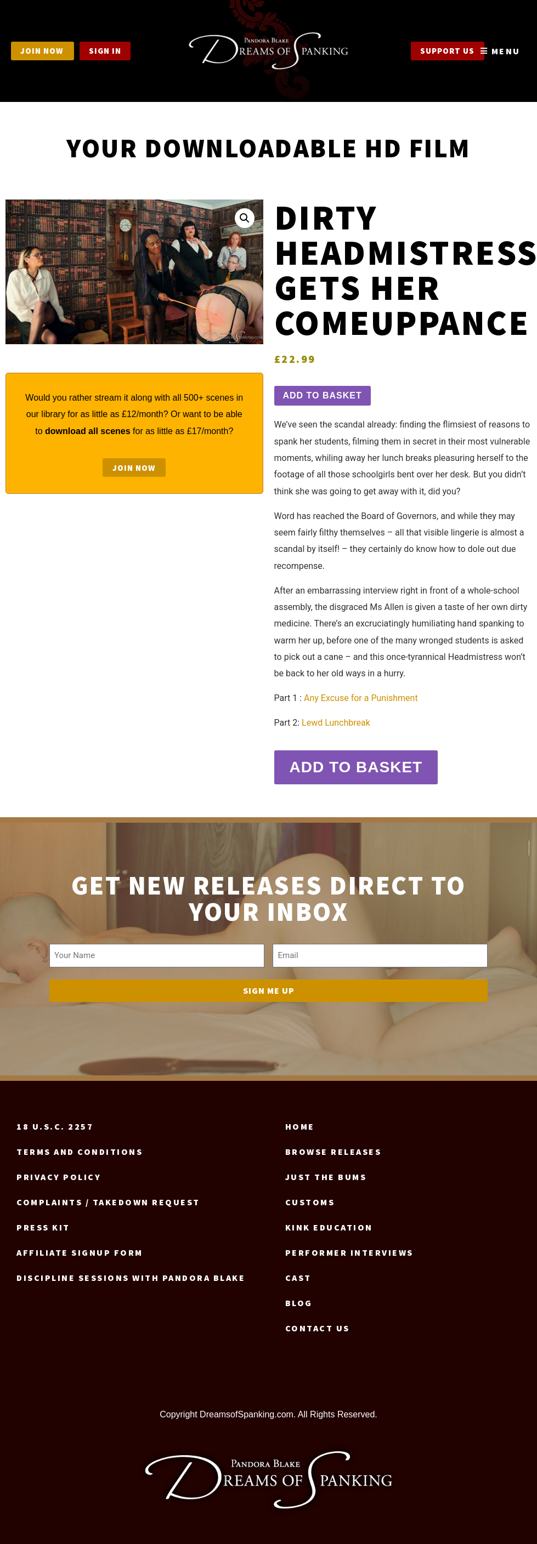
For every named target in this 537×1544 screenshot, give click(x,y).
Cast (298, 1273)
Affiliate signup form (79, 1248)
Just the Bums (326, 1172)
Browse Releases (333, 1147)
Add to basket (322, 395)
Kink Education (329, 1222)
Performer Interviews (349, 1248)
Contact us (317, 1323)
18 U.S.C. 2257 (54, 1121)
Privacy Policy (58, 1172)
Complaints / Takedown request (108, 1197)
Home (300, 1121)
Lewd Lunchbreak (336, 722)
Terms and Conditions (79, 1147)
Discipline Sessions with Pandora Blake (130, 1273)
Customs (310, 1197)
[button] (245, 218)
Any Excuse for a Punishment (361, 698)
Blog (299, 1298)
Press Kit (43, 1222)
